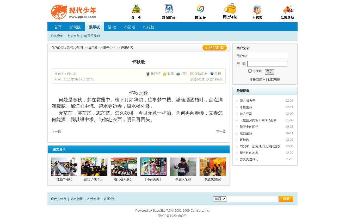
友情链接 (93, 199)
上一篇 (56, 132)
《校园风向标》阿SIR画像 (258, 120)
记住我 (257, 71)
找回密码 (274, 79)
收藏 (171, 74)
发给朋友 (201, 74)
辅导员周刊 (92, 36)
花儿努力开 (247, 101)
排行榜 (148, 27)
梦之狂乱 (246, 114)
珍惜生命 (246, 107)
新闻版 (75, 27)
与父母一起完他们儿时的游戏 (260, 146)
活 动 (112, 27)
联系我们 (110, 199)
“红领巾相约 (64, 179)
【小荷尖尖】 (153, 179)
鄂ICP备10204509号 (172, 216)
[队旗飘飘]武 (213, 179)
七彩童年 (73, 36)
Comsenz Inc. (200, 210)
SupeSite (159, 210)
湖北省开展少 (123, 179)
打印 (184, 74)
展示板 (94, 27)
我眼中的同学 (249, 127)
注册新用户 (257, 79)
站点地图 (77, 199)
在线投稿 (214, 48)
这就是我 (246, 133)
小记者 (129, 27)
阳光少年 (57, 36)
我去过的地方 (249, 153)
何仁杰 (71, 74)
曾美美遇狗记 (249, 159)
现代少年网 (75, 47)
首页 (58, 27)
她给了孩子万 (94, 179)
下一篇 (221, 132)
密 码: (241, 64)
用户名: (242, 56)
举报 (218, 74)
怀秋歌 (244, 140)
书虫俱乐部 (183, 179)
